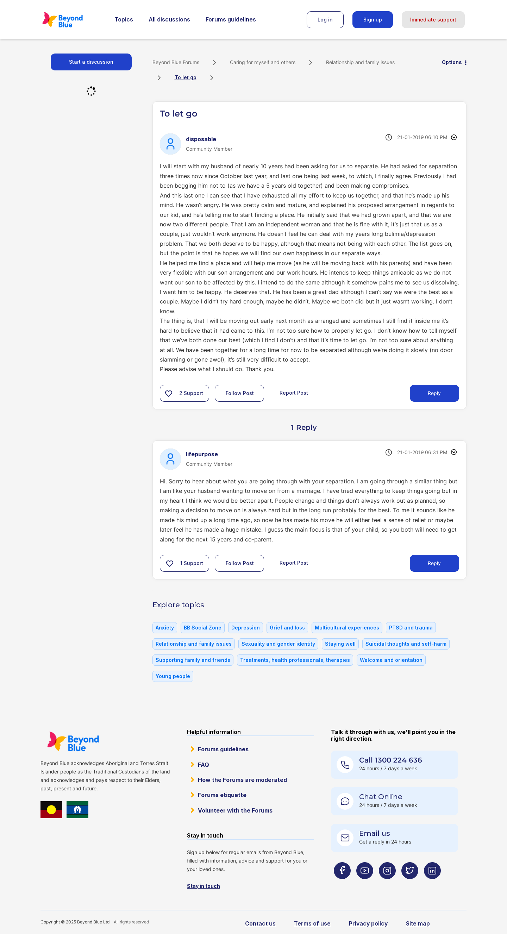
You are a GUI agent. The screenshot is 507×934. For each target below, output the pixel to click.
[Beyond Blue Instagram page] (387, 885)
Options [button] (452, 62)
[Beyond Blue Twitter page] (410, 885)
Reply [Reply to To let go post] (434, 393)
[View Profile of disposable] (201, 139)
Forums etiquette (222, 794)
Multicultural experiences (347, 628)
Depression (245, 628)
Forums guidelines (231, 19)
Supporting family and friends (193, 660)
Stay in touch (203, 886)
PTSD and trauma (411, 628)
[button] (168, 393)
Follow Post (240, 393)
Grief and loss (287, 628)
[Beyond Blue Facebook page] (342, 885)
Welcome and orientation (391, 660)
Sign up (372, 20)
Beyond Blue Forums (72, 19)
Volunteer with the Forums (235, 810)
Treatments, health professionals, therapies (295, 660)
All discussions (169, 19)
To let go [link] (185, 77)
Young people (173, 676)
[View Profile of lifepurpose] (202, 454)
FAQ (203, 764)
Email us (374, 833)
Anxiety (165, 628)
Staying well (340, 644)
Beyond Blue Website (72, 741)
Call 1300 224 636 (390, 760)
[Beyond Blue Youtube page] (364, 885)
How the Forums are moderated (242, 779)
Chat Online (380, 796)
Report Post (294, 393)
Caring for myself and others (262, 62)
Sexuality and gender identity (278, 644)
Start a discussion (91, 62)
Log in (325, 20)
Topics (123, 19)
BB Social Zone (202, 628)
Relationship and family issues (360, 62)
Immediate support (433, 20)
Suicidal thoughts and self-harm (405, 644)
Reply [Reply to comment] (434, 563)
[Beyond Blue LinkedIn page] (432, 885)
